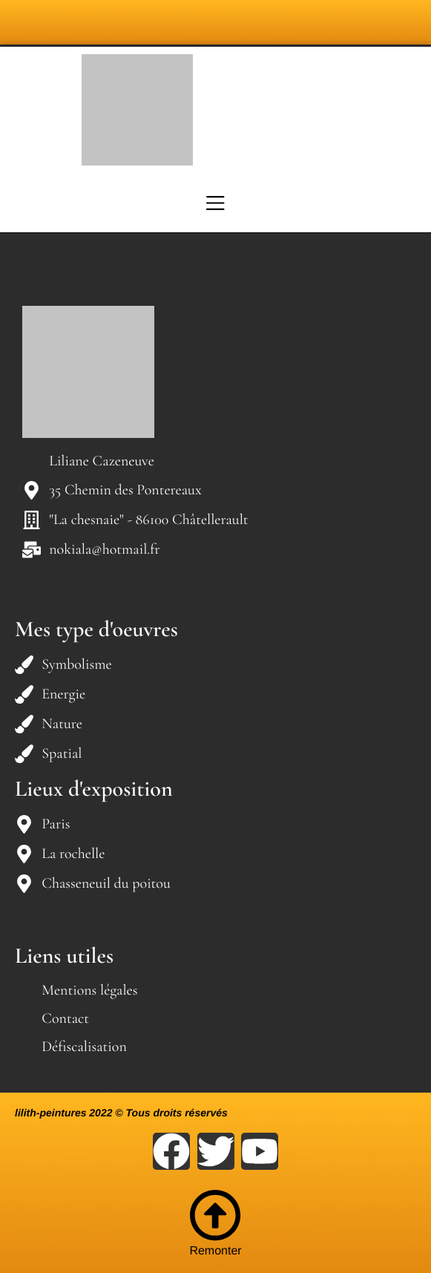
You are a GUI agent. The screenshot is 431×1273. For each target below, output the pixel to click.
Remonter (215, 1223)
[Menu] (216, 202)
